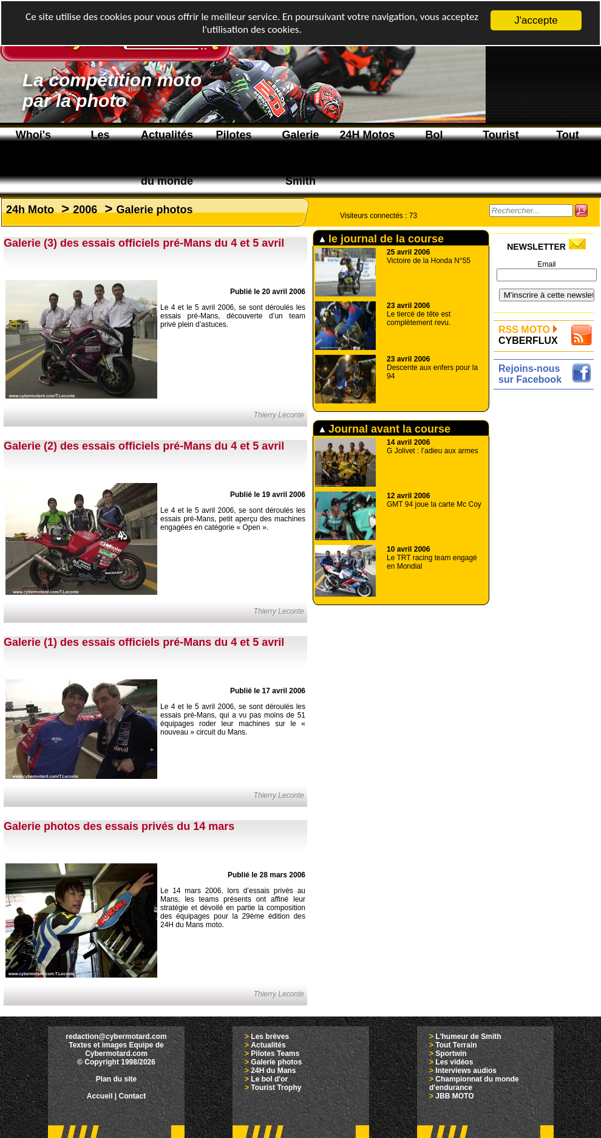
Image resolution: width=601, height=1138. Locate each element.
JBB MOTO (454, 1096)
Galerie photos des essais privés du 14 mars (119, 826)
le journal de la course (381, 239)
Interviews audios (466, 1070)
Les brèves (270, 1036)
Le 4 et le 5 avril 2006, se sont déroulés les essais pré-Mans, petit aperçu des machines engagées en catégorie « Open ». (232, 519)
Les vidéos (454, 1062)
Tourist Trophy (276, 1087)
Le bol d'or (269, 1079)
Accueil (100, 1096)
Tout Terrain (456, 1045)
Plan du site (116, 1079)
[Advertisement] (547, 431)
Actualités (268, 1045)
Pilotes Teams (275, 1053)
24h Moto (30, 210)
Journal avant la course (384, 429)
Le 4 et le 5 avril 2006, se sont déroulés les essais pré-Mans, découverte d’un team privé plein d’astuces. (232, 316)
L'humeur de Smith (468, 1036)
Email (546, 264)
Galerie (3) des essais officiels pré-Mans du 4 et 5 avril (144, 243)
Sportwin (450, 1053)
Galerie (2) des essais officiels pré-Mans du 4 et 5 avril (144, 446)
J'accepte (535, 20)
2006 (85, 210)
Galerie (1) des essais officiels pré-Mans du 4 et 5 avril (144, 642)
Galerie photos (154, 210)
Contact (132, 1096)
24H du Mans (273, 1070)
